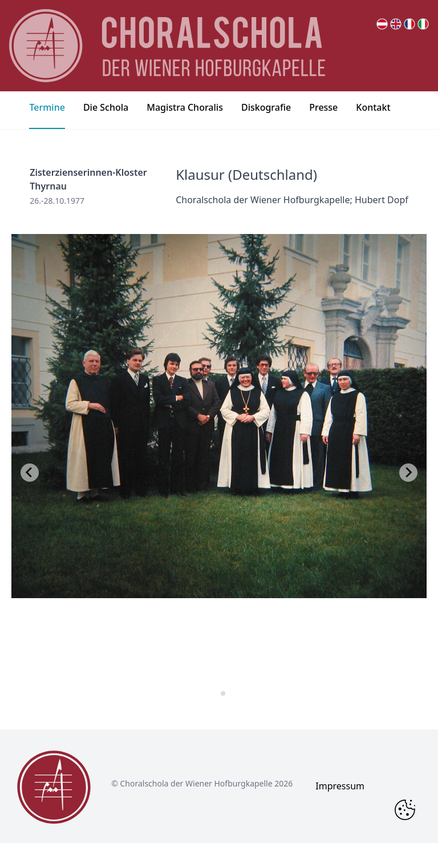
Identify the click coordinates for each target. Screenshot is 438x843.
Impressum (339, 786)
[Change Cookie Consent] (405, 810)
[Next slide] (408, 472)
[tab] (215, 693)
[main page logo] (167, 45)
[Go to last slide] (30, 472)
